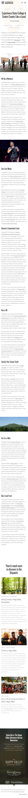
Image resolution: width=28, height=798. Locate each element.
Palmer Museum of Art (18, 84)
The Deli (12, 379)
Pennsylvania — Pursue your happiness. (14, 773)
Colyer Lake (13, 463)
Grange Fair (21, 289)
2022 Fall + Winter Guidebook (8, 647)
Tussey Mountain (8, 213)
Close (26, 787)
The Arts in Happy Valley (9, 650)
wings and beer (11, 219)
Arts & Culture (4, 696)
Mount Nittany (16, 442)
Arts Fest (17, 40)
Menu (25, 2)
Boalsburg (17, 337)
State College (10, 196)
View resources (22, 794)
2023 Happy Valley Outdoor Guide (9, 596)
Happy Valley (9, 709)
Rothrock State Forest (13, 479)
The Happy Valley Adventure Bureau (14, 762)
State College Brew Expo (10, 223)
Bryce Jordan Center (16, 176)
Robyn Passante (15, 21)
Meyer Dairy (12, 42)
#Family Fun (8, 25)
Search (22, 2)
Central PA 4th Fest (19, 255)
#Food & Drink (14, 27)
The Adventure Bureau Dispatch (7, 2)
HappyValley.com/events (18, 791)
